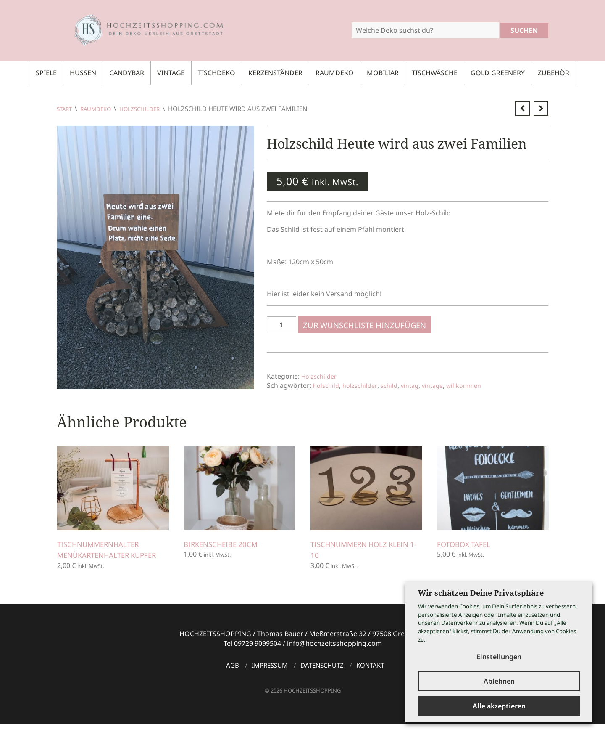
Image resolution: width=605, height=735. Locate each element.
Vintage (171, 72)
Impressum (270, 676)
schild (395, 385)
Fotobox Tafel (467, 544)
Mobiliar (383, 72)
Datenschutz (322, 676)
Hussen (83, 72)
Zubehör (553, 72)
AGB (232, 676)
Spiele (46, 72)
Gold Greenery (498, 72)
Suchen (524, 30)
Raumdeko (335, 72)
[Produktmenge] (281, 324)
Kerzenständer (275, 72)
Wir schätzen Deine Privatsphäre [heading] (481, 588)
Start (65, 108)
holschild (327, 385)
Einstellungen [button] (498, 651)
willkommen (477, 385)
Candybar (126, 72)
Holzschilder (149, 108)
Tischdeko (216, 72)
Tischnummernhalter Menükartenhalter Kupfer (103, 555)
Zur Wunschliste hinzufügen (367, 325)
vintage (442, 385)
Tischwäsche (435, 72)
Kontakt (370, 676)
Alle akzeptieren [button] (499, 706)
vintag (417, 385)
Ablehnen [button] (499, 679)
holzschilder (363, 385)
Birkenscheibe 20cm (225, 544)
